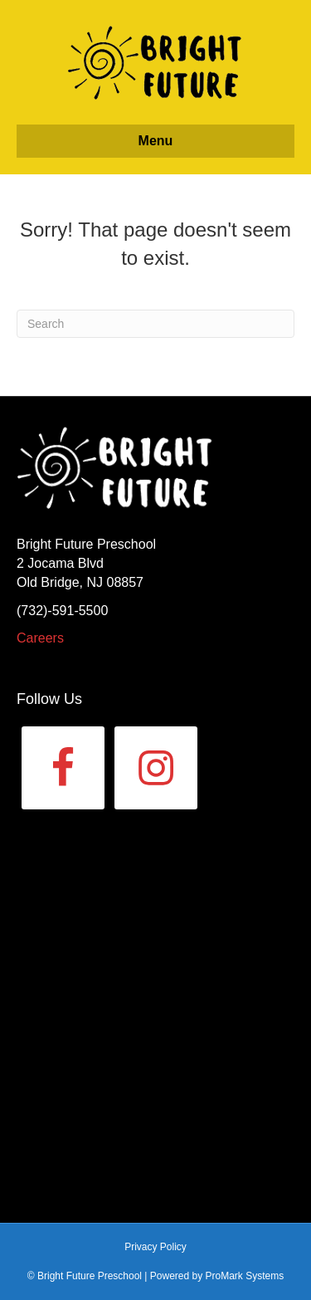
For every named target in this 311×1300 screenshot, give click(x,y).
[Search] (155, 324)
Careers (40, 638)
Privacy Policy (155, 1247)
